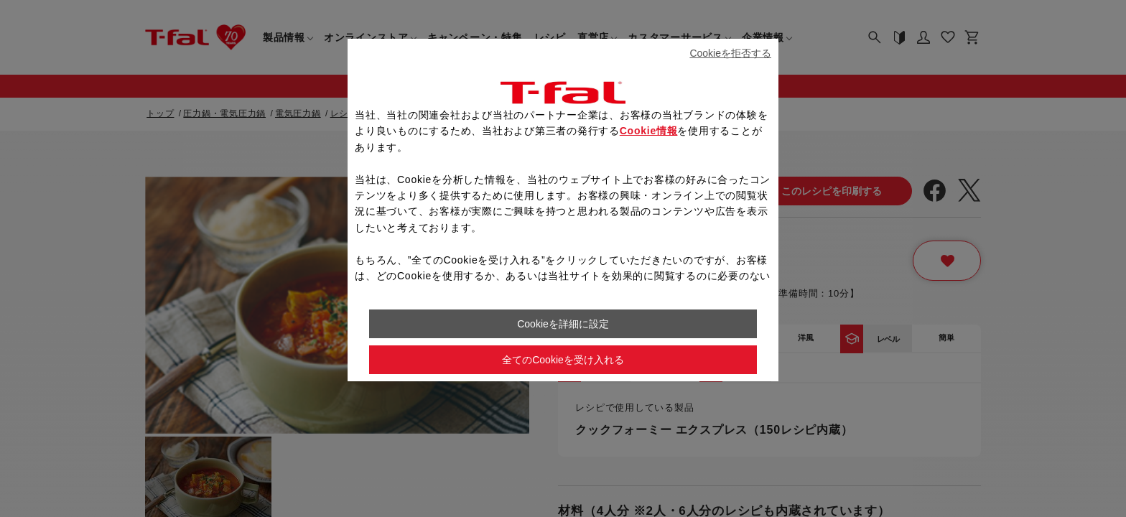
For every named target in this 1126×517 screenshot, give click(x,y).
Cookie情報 (649, 130)
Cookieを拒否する (730, 53)
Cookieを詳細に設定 (563, 324)
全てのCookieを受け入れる (563, 359)
